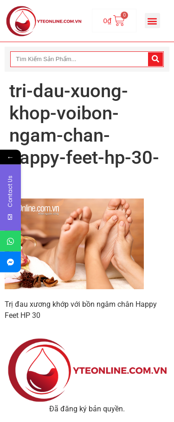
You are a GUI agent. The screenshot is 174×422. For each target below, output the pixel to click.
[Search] (155, 59)
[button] (152, 20)
